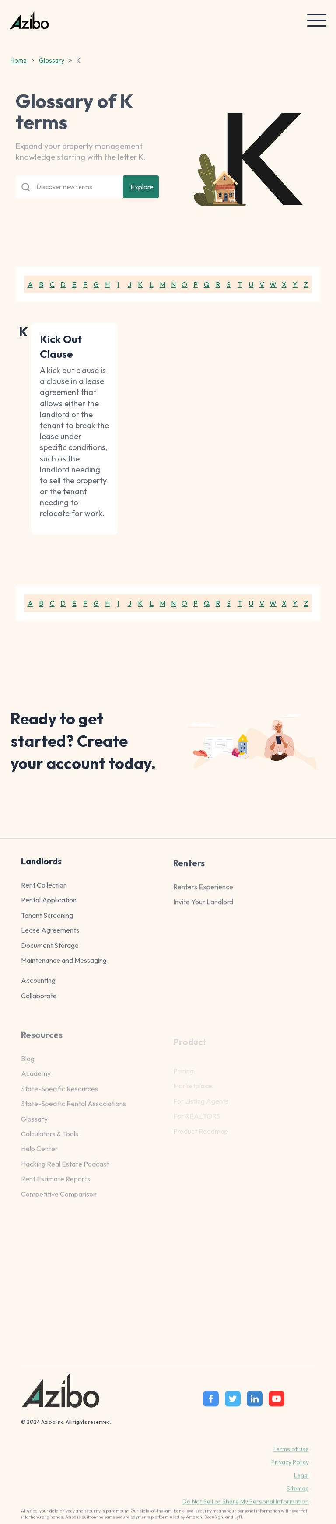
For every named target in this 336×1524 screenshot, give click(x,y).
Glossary (51, 60)
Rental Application (49, 905)
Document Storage (50, 951)
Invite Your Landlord (203, 912)
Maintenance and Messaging (64, 965)
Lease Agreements (50, 935)
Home (18, 60)
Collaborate (39, 1001)
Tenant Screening (47, 920)
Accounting (38, 986)
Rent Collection (44, 890)
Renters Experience (203, 897)
